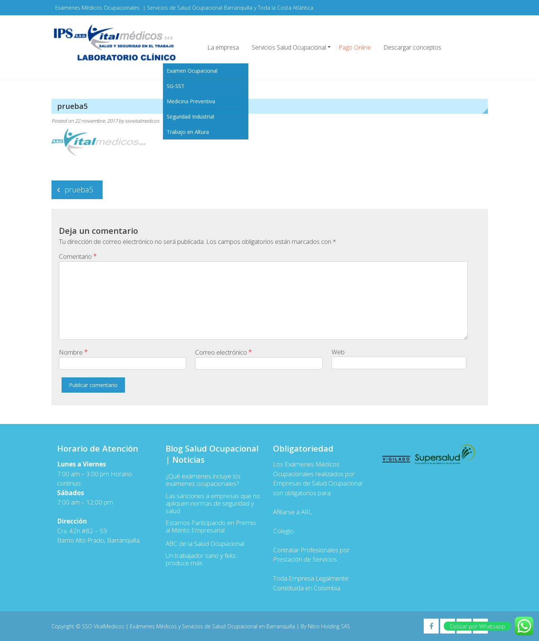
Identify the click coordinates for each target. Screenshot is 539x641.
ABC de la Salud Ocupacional (205, 543)
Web (338, 352)
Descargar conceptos (412, 47)
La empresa (223, 47)
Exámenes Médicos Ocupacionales (97, 7)
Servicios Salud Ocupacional (289, 47)
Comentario (78, 256)
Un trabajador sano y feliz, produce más (201, 559)
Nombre (73, 352)
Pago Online (355, 47)
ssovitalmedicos (142, 120)
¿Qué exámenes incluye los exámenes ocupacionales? (203, 479)
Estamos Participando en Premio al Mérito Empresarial (211, 526)
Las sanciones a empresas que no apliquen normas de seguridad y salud (213, 503)
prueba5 (79, 190)
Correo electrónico (223, 352)
